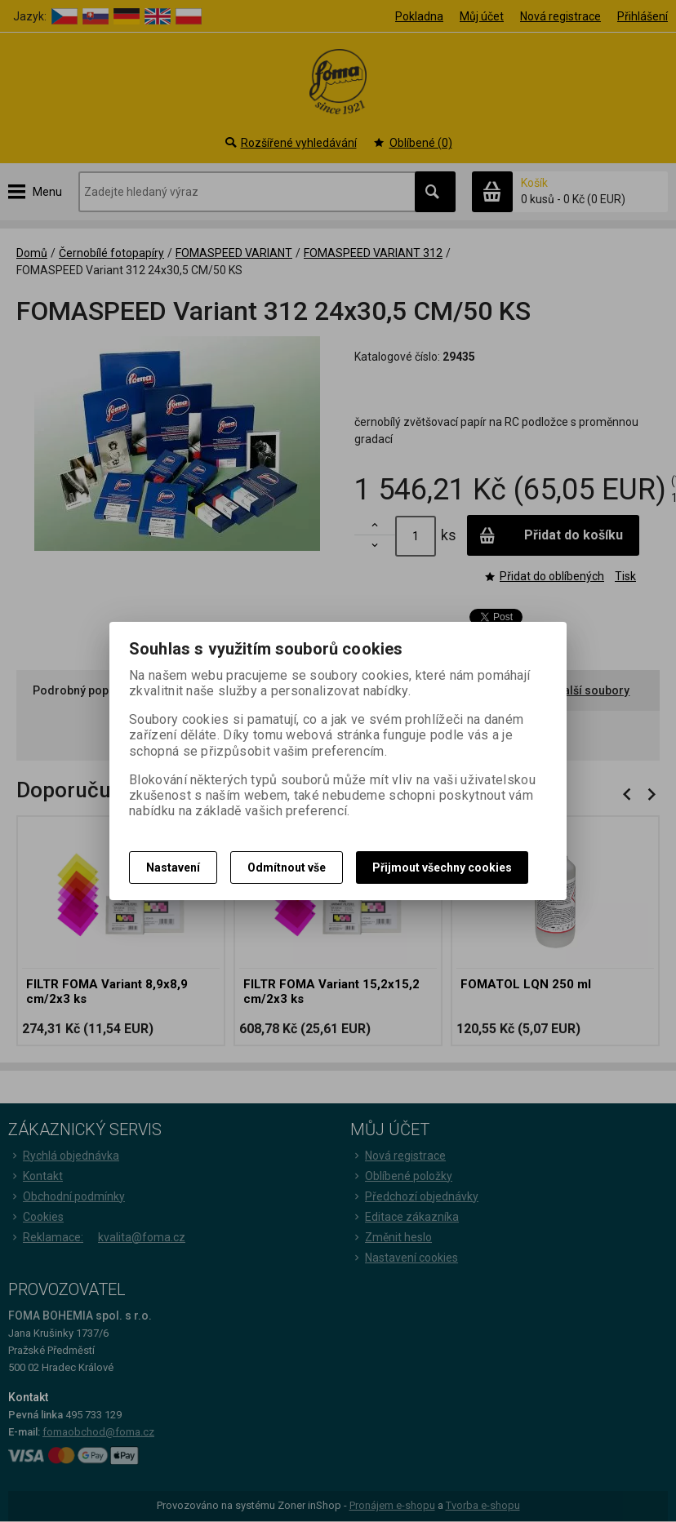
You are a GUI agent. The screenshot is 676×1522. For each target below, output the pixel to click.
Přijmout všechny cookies (442, 867)
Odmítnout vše (286, 867)
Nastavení (173, 867)
